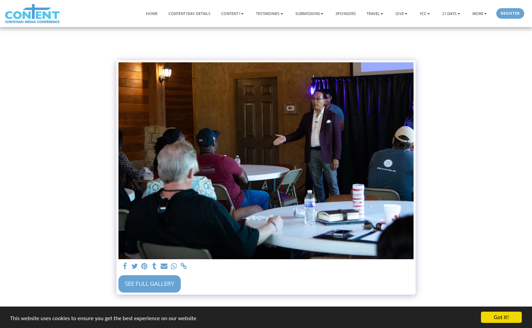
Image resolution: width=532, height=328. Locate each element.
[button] (233, 13)
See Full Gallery (149, 283)
